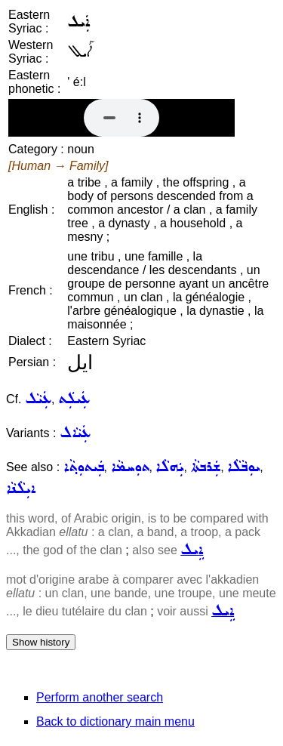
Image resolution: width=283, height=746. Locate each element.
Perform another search (99, 697)
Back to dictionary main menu (115, 721)
